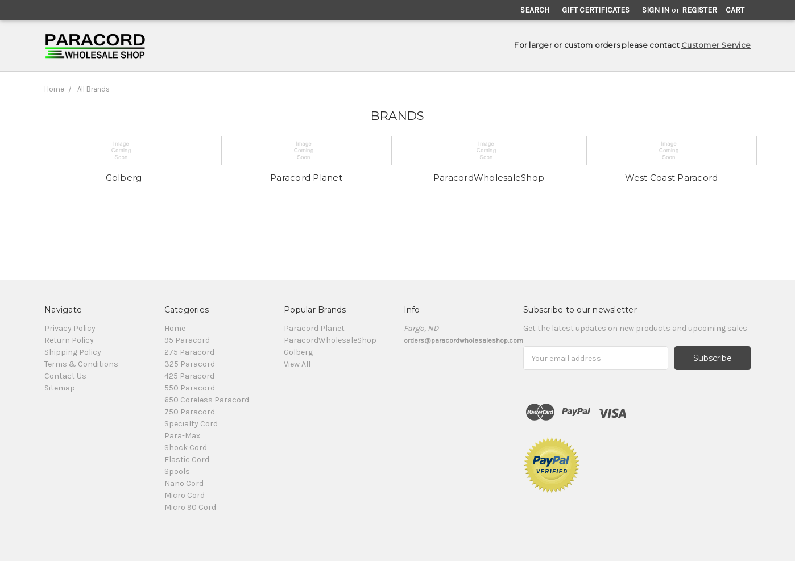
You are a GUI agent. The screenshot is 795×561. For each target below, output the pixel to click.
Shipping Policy (72, 352)
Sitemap (59, 388)
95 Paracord (187, 340)
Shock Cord (185, 447)
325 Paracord (189, 364)
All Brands (93, 89)
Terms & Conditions (81, 364)
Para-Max (182, 436)
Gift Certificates (596, 10)
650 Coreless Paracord (206, 400)
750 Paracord (189, 412)
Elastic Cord (186, 459)
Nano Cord (184, 483)
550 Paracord (189, 388)
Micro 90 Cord (190, 507)
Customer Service (716, 44)
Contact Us (65, 376)
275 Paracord (189, 352)
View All (297, 364)
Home (54, 89)
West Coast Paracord (671, 177)
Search (534, 10)
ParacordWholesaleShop (488, 177)
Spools (177, 471)
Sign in (655, 10)
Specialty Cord (191, 424)
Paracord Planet (306, 177)
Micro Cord (184, 495)
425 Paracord (189, 376)
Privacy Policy (70, 328)
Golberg (124, 177)
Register (699, 10)
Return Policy (69, 340)
